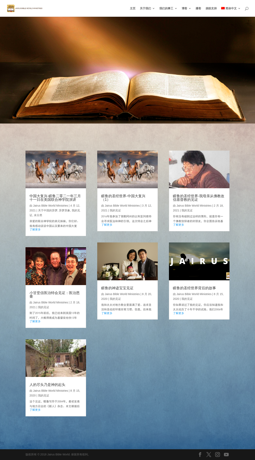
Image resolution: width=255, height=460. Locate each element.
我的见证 (43, 307)
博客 (184, 8)
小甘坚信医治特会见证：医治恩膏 (54, 294)
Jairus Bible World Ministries (50, 205)
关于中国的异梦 (48, 210)
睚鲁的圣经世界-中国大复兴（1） (123, 198)
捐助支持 (211, 8)
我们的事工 (166, 8)
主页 (132, 8)
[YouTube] (226, 454)
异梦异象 (64, 210)
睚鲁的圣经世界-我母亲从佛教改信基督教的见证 (198, 198)
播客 (198, 8)
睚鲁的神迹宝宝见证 (117, 288)
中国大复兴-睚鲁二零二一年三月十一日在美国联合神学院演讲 (55, 198)
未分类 (38, 215)
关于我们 (145, 8)
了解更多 (35, 229)
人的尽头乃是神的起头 (47, 385)
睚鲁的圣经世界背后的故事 (194, 288)
